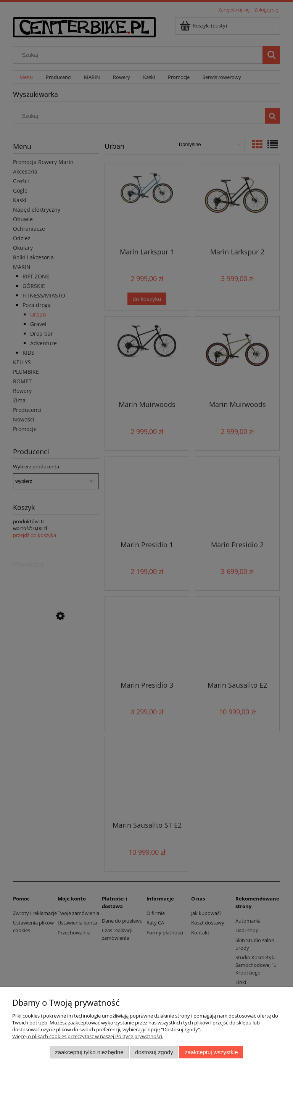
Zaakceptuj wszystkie (211, 1052)
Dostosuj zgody (154, 1052)
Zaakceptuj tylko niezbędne (89, 1052)
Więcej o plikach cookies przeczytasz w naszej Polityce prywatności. (87, 1036)
